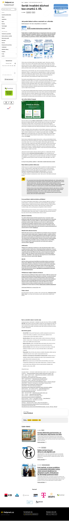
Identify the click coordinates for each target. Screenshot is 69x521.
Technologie (4, 26)
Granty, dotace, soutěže (7, 36)
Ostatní (3, 28)
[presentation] (29, 435)
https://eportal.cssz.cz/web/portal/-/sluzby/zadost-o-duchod (34, 377)
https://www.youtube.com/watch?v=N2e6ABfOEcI (31, 397)
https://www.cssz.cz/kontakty (35, 394)
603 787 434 (26, 514)
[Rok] (10, 63)
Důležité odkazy (5, 49)
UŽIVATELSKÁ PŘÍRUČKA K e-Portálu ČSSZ (30, 287)
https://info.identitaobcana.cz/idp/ (28, 391)
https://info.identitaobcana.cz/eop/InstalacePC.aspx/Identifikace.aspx (35, 404)
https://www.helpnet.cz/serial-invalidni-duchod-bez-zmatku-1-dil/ (40, 373)
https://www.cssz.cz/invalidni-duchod (39, 379)
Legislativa (4, 19)
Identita (31, 242)
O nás (3, 53)
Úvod (22, 2)
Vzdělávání (4, 47)
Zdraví (3, 17)
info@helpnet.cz (34, 514)
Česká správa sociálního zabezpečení (48, 284)
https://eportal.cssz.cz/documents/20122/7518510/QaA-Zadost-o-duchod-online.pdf (38, 381)
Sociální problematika (6, 14)
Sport (3, 21)
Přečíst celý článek (41, 442)
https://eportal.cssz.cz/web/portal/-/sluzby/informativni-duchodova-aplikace (37, 387)
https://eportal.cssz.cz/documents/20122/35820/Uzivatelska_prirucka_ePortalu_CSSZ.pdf (39, 406)
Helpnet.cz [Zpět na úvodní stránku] (10, 2)
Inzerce (3, 42)
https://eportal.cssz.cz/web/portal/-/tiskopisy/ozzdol (32, 384)
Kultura (3, 23)
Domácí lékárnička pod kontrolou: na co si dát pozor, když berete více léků (49, 433)
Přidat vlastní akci (9, 79)
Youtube (11, 103)
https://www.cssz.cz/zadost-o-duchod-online (44, 374)
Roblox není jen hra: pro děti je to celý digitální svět (46, 451)
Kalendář (4, 40)
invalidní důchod (35, 420)
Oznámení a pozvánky (6, 33)
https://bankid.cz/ (46, 398)
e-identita (29, 420)
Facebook (6, 103)
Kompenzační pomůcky (7, 45)
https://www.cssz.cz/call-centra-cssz (40, 392)
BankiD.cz (35, 227)
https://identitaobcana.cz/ (44, 388)
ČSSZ (39, 420)
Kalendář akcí (9, 60)
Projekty (3, 51)
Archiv (3, 56)
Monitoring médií (5, 38)
